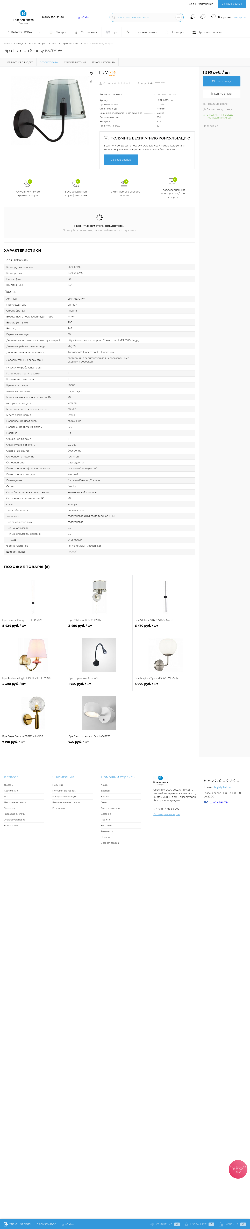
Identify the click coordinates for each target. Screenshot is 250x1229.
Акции (104, 784)
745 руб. (99, 744)
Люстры (8, 784)
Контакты (106, 825)
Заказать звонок (232, 3)
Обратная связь (18, 1224)
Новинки (57, 784)
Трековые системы (14, 813)
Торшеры (9, 808)
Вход (191, 3)
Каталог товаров (23, 32)
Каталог (105, 796)
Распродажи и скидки (64, 796)
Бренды (105, 790)
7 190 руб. (33, 744)
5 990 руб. (165, 686)
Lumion (161, 104)
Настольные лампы (15, 802)
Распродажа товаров (238, 1169)
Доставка (106, 813)
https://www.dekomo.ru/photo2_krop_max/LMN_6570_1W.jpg (103, 340)
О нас (104, 802)
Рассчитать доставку (217, 109)
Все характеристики (165, 94)
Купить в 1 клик (221, 93)
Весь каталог (11, 825)
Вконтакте (216, 802)
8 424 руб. (33, 627)
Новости (106, 837)
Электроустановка (14, 819)
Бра (6, 796)
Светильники (11, 790)
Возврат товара (110, 842)
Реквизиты (107, 831)
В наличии (58, 808)
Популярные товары (64, 790)
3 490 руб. (99, 627)
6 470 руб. (165, 627)
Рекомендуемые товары (66, 802)
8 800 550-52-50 (53, 17)
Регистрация (205, 3)
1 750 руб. (99, 686)
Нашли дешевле (215, 103)
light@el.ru (83, 17)
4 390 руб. (33, 686)
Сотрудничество (110, 808)
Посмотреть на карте (166, 814)
